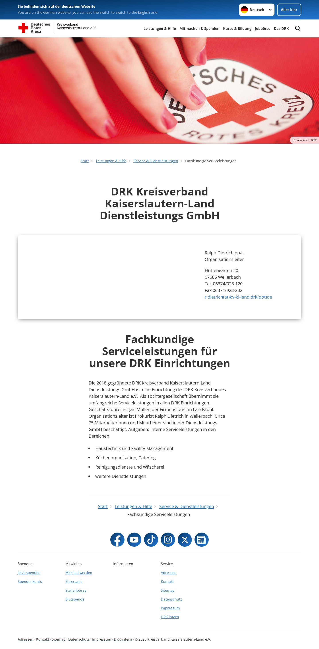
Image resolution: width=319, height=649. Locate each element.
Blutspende (74, 599)
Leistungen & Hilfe (160, 28)
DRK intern (170, 616)
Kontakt (167, 581)
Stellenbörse (75, 590)
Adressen (169, 572)
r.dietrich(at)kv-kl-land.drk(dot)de (238, 297)
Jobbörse (262, 28)
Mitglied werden (78, 572)
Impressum (170, 608)
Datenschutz (171, 599)
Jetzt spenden (29, 572)
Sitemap (168, 590)
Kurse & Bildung (237, 28)
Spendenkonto (30, 581)
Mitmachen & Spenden (199, 28)
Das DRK (281, 28)
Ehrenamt (73, 581)
